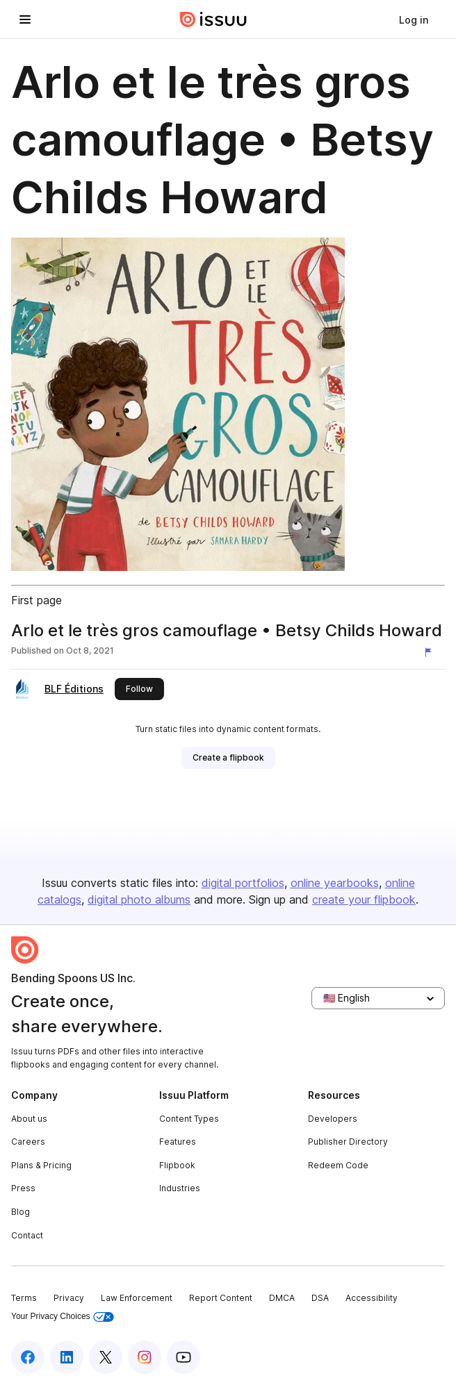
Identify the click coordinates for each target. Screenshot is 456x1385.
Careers (28, 1141)
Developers (332, 1118)
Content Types (189, 1118)
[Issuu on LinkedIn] (66, 1357)
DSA (320, 1298)
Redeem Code (338, 1165)
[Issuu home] (213, 19)
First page (36, 600)
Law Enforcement (136, 1298)
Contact (27, 1235)
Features (177, 1141)
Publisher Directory (348, 1141)
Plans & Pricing (41, 1165)
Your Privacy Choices (62, 1316)
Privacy (69, 1298)
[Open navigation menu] (25, 19)
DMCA (282, 1298)
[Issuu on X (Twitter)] (105, 1357)
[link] (413, 19)
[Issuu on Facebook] (27, 1357)
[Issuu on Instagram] (144, 1357)
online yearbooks (335, 883)
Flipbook (177, 1165)
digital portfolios (243, 883)
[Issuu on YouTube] (183, 1357)
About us (29, 1118)
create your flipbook (364, 899)
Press (23, 1188)
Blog (20, 1211)
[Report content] (431, 652)
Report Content (220, 1298)
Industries (179, 1188)
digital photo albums (139, 899)
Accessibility (371, 1298)
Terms (24, 1298)
